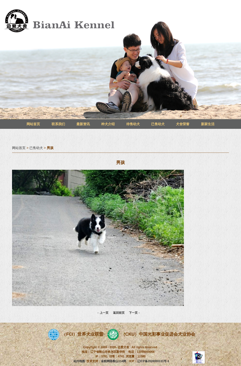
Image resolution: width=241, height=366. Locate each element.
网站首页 (33, 124)
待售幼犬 (133, 124)
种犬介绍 (108, 124)
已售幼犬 (158, 124)
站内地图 (79, 361)
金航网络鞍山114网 (113, 361)
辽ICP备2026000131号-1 (153, 361)
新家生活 (207, 124)
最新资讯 (83, 124)
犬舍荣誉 (182, 124)
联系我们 (58, 124)
